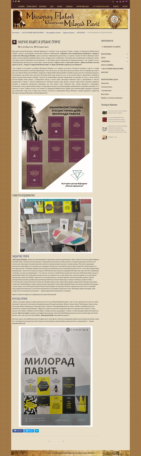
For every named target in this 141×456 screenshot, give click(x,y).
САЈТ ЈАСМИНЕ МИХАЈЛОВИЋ (101, 6)
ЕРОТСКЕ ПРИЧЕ (19, 298)
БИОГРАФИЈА (42, 6)
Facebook (18, 431)
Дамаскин (105, 83)
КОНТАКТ (125, 6)
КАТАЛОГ (59, 6)
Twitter (29, 431)
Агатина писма (106, 87)
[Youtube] (19, 1)
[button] (124, 54)
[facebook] (13, 1)
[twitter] (16, 1)
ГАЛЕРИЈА (116, 6)
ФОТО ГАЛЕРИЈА (107, 65)
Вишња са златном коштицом (111, 98)
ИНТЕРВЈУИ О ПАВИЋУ (111, 47)
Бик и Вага (105, 94)
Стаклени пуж (106, 91)
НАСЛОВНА (21, 6)
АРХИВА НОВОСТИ (32, 6)
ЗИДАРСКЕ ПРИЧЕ (20, 256)
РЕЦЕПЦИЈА (69, 6)
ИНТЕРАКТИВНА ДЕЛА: (83, 6)
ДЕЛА (51, 6)
